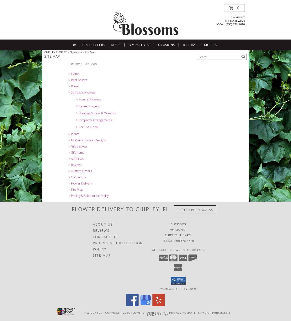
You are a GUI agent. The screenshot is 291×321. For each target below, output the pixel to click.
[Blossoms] (146, 22)
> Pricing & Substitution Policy (88, 196)
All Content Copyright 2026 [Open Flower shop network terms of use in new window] (107, 312)
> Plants (73, 134)
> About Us (76, 159)
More (211, 45)
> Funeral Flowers (88, 99)
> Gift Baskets (77, 146)
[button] (234, 8)
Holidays (190, 45)
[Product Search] (219, 57)
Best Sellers (93, 45)
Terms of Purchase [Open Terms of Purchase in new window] (212, 312)
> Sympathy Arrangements (94, 120)
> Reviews (75, 165)
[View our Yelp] (158, 305)
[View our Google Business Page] (145, 305)
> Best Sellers (77, 80)
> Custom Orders (80, 171)
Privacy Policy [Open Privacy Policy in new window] (181, 312)
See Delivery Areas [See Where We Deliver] (195, 210)
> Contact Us (77, 177)
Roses (116, 45)
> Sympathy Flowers (82, 92)
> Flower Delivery (80, 183)
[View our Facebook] (132, 305)
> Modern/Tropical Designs (87, 140)
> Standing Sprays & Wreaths (96, 113)
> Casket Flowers (88, 106)
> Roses (74, 86)
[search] (243, 57)
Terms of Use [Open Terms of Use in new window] (157, 315)
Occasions (165, 45)
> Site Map (75, 189)
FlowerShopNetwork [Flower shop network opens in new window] (148, 312)
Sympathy (139, 45)
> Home (73, 74)
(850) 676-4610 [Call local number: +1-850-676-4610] (235, 24)
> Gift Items (76, 152)
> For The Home (87, 127)
